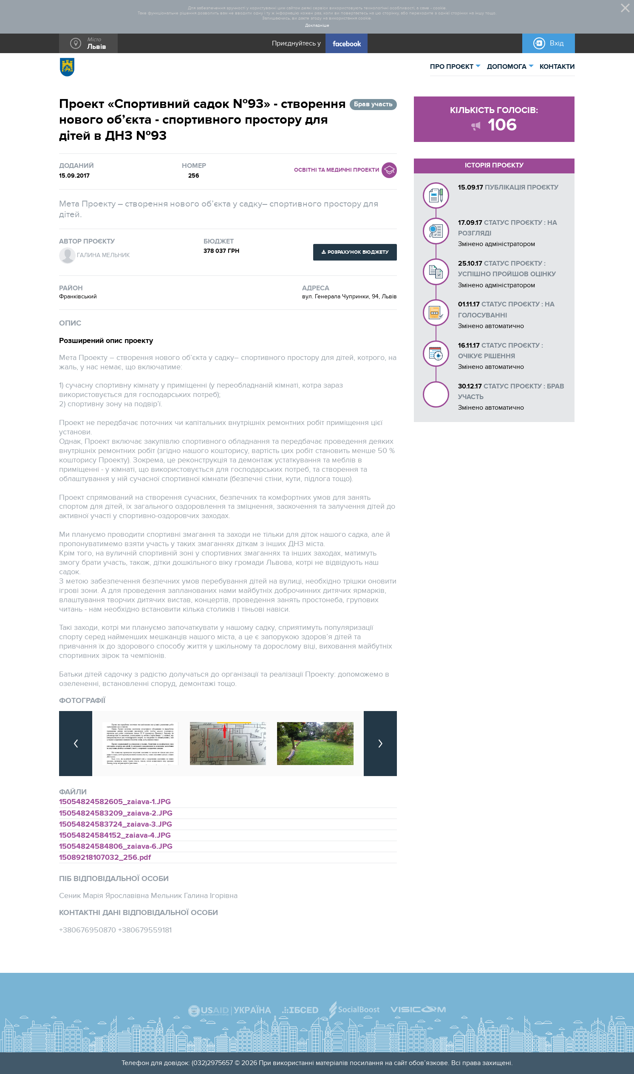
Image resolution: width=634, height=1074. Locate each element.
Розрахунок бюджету (358, 252)
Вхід (557, 43)
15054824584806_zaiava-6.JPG (116, 846)
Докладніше (317, 25)
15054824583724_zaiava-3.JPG (115, 824)
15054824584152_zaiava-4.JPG (115, 835)
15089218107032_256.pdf (105, 857)
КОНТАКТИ (557, 67)
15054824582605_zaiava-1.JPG (115, 802)
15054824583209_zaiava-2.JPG (116, 813)
